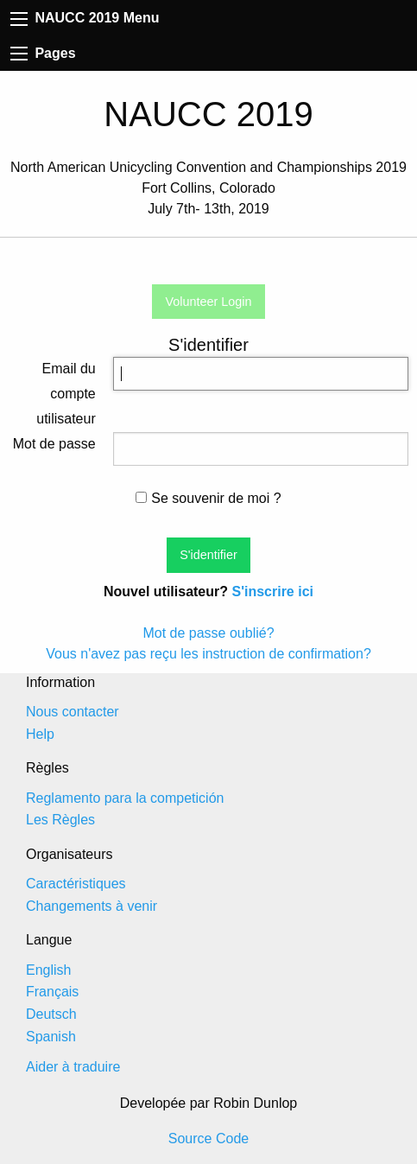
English (48, 970)
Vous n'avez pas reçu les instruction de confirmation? (208, 653)
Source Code (208, 1138)
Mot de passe (54, 443)
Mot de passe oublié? (208, 633)
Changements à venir (91, 906)
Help (40, 734)
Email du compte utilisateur (65, 393)
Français (52, 991)
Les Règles (60, 819)
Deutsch (51, 1014)
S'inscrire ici (272, 591)
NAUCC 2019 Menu (84, 17)
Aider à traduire (73, 1066)
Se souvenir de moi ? (208, 498)
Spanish (51, 1036)
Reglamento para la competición (125, 798)
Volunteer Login (208, 301)
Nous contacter (72, 711)
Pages (43, 53)
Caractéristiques (76, 883)
